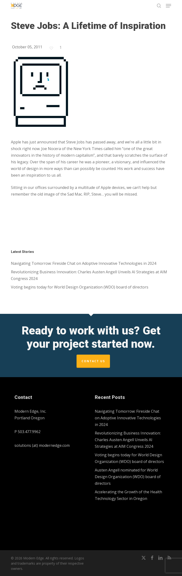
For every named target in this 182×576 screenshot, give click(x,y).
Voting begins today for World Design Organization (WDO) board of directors (79, 287)
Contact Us (93, 361)
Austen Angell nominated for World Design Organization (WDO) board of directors (128, 476)
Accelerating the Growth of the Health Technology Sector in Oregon (128, 495)
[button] (168, 5)
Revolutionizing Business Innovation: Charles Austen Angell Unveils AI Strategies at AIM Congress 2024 (89, 275)
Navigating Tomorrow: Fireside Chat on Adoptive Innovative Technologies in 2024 (83, 263)
